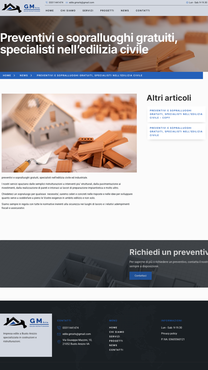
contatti (143, 10)
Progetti (107, 10)
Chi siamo (68, 10)
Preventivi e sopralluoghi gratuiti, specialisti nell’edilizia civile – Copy (176, 114)
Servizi (88, 10)
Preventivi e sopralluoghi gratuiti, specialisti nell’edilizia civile (176, 131)
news (125, 10)
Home (50, 10)
